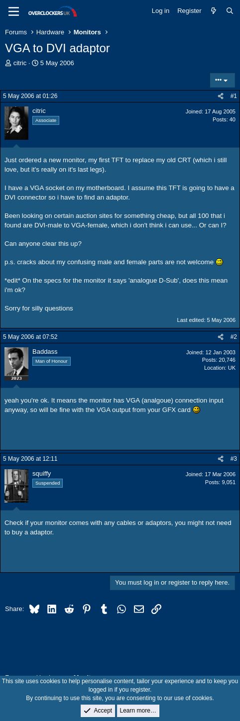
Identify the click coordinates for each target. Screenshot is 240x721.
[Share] (220, 96)
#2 (234, 336)
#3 (234, 458)
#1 (234, 96)
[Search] (230, 10)
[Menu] (13, 11)
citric (20, 63)
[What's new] (214, 10)
